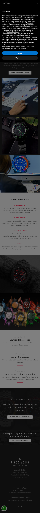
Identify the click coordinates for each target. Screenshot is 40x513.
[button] (37, 454)
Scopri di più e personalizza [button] (20, 509)
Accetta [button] (20, 504)
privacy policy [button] (18, 468)
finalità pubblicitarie (12, 483)
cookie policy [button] (31, 472)
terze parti (30, 474)
